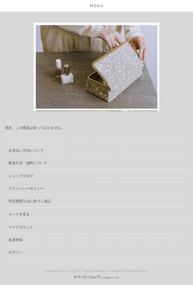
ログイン (16, 252)
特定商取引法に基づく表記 (30, 201)
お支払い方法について (26, 150)
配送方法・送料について (28, 163)
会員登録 (16, 240)
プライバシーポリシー (26, 188)
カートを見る (19, 214)
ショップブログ (21, 176)
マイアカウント (21, 227)
